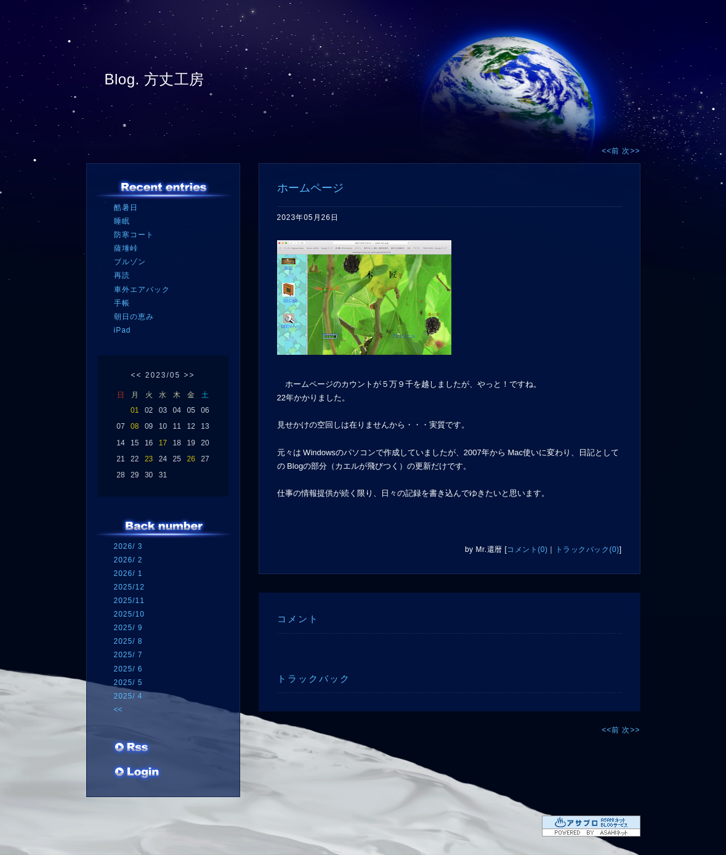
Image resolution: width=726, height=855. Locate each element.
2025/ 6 (128, 669)
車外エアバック (142, 289)
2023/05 (162, 375)
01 (135, 410)
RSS (132, 748)
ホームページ (310, 188)
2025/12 (129, 587)
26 (191, 459)
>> (189, 375)
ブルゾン (130, 261)
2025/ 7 (128, 654)
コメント (298, 619)
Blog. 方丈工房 (154, 79)
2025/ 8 (128, 641)
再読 (122, 275)
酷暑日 (126, 207)
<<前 (612, 151)
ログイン (137, 773)
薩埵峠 (126, 248)
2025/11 (129, 600)
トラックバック (313, 678)
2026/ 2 (128, 560)
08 (135, 426)
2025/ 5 (128, 682)
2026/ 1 (128, 573)
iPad (122, 330)
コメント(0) (527, 549)
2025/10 (129, 614)
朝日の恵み (134, 316)
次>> (631, 151)
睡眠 (122, 221)
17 (163, 443)
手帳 (122, 303)
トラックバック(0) (587, 549)
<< (136, 375)
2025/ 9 (128, 627)
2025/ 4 (128, 696)
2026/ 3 (128, 546)
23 (149, 459)
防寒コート (134, 234)
